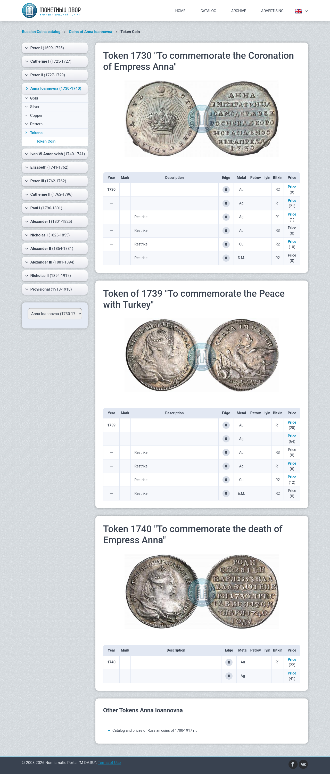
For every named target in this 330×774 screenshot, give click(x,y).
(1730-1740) (52, 88)
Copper (34, 115)
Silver (32, 106)
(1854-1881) (49, 248)
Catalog (208, 11)
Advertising (272, 11)
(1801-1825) (48, 221)
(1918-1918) (48, 289)
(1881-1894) (50, 262)
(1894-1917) (48, 275)
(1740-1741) (55, 154)
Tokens (33, 132)
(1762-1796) (48, 194)
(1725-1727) (48, 61)
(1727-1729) (45, 75)
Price (292, 187)
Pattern (34, 124)
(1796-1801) (43, 208)
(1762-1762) (45, 181)
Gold (31, 98)
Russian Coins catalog (41, 31)
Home (180, 11)
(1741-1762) (46, 167)
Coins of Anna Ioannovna (90, 31)
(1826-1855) (47, 235)
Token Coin (45, 141)
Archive (238, 11)
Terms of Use (109, 762)
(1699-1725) (44, 48)
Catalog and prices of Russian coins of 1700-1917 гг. (154, 730)
